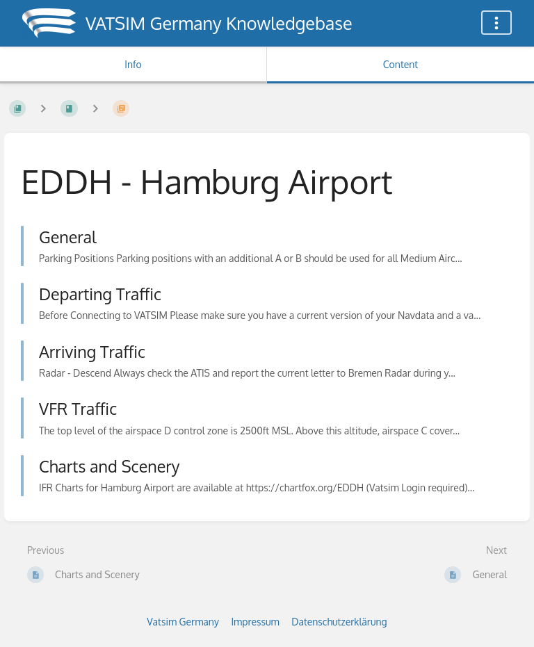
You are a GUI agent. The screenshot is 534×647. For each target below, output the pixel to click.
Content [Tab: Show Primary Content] (400, 64)
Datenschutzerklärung (339, 622)
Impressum (255, 622)
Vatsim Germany (183, 622)
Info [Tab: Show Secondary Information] (133, 64)
